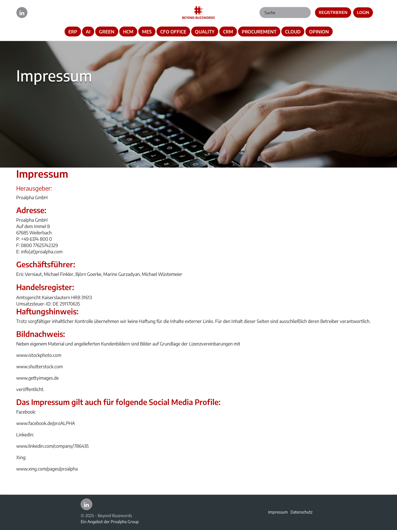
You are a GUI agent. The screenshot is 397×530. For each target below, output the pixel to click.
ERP (72, 31)
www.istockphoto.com (38, 355)
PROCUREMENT (259, 31)
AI (88, 31)
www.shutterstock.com (39, 366)
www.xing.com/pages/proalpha (47, 469)
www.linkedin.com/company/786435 (52, 446)
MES (147, 31)
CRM (228, 31)
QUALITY (204, 31)
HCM (128, 31)
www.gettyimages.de (37, 378)
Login (363, 12)
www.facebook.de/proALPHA (45, 423)
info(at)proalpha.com (42, 251)
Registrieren (333, 12)
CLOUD (293, 31)
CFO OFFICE (173, 31)
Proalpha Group (125, 521)
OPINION (319, 31)
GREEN (106, 31)
